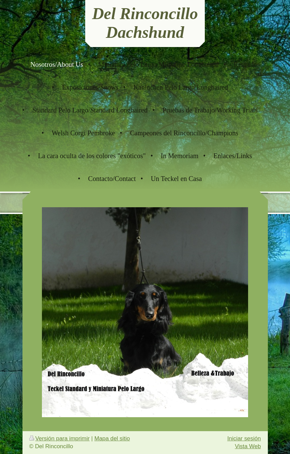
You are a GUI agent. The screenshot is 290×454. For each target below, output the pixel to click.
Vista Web (248, 446)
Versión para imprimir (59, 438)
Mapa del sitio (112, 438)
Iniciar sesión (244, 438)
